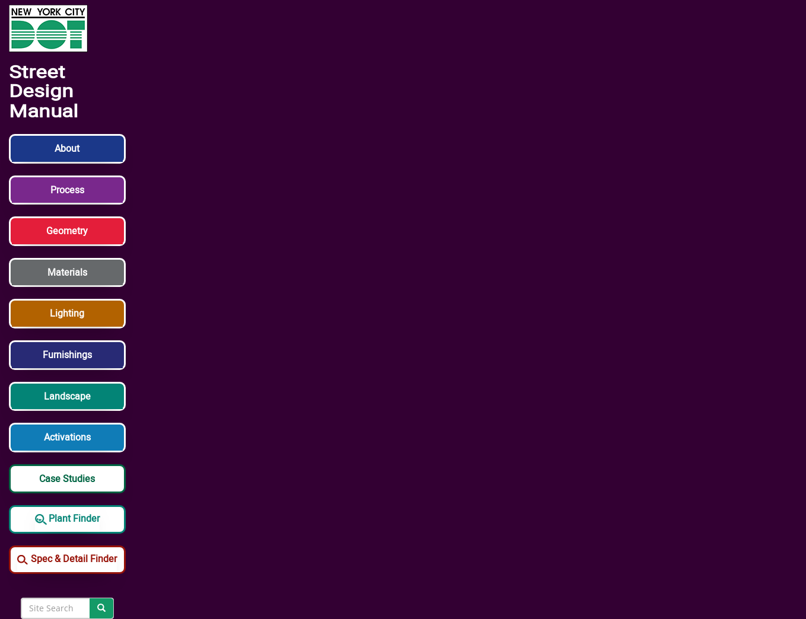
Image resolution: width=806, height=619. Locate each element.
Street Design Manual (43, 92)
